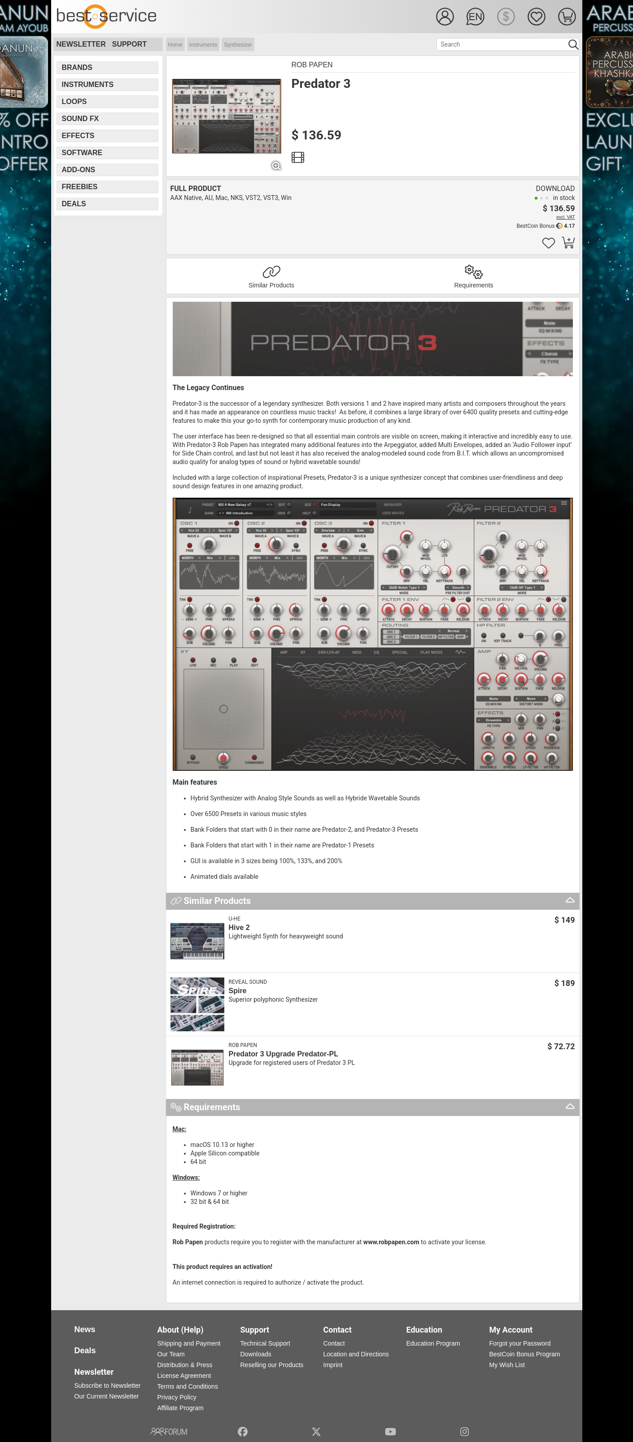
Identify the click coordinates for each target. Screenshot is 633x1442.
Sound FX (80, 118)
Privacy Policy (176, 1397)
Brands (77, 67)
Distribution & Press (185, 1364)
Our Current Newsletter (106, 1396)
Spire (238, 991)
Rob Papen (312, 65)
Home (175, 45)
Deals (74, 204)
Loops (74, 101)
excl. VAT (565, 217)
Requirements (473, 285)
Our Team (171, 1354)
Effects (78, 135)
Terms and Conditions (187, 1386)
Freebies (80, 187)
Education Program (433, 1343)
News (85, 1329)
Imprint (333, 1364)
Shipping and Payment (189, 1343)
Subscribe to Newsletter (107, 1385)
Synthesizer (238, 45)
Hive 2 (239, 927)
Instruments (203, 45)
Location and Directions (356, 1354)
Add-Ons (79, 170)
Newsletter (81, 44)
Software (82, 152)
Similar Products (271, 285)
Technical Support (265, 1343)
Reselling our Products (272, 1364)
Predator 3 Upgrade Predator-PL (284, 1054)
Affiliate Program (180, 1408)
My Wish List (507, 1364)
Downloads (255, 1354)
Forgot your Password (520, 1343)
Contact (334, 1343)
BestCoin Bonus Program (524, 1354)
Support (129, 44)
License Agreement (184, 1375)
